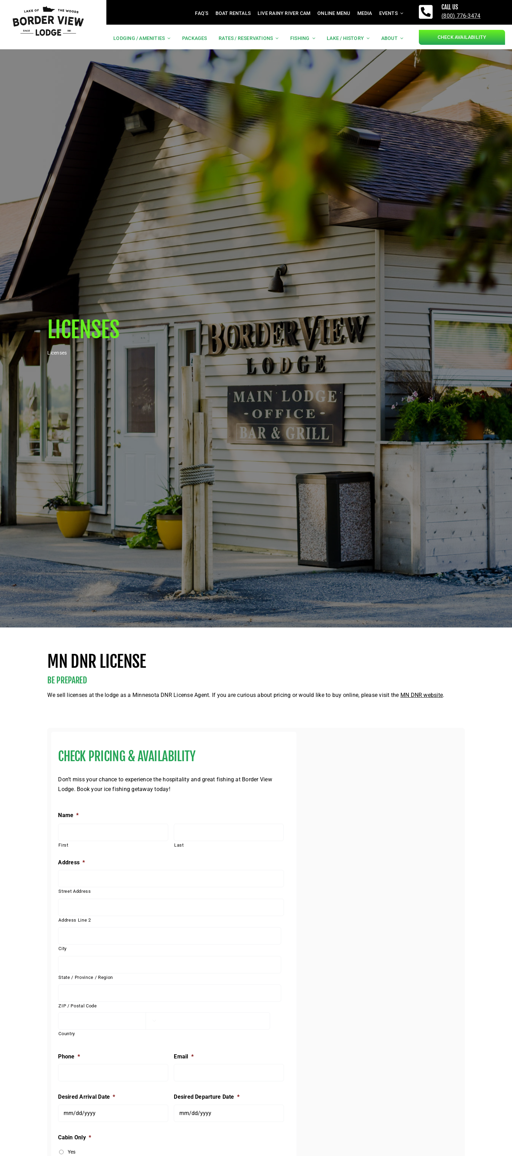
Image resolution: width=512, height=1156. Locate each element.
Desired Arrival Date (86, 1096)
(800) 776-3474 (460, 16)
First (63, 845)
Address (71, 862)
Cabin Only (74, 1137)
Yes (72, 1152)
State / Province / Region (85, 977)
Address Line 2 (74, 920)
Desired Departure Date (206, 1096)
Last (179, 845)
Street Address (74, 891)
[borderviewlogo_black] (48, 5)
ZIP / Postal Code (77, 1005)
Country (66, 1033)
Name (68, 815)
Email (183, 1056)
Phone (69, 1056)
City (62, 948)
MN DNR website (421, 695)
